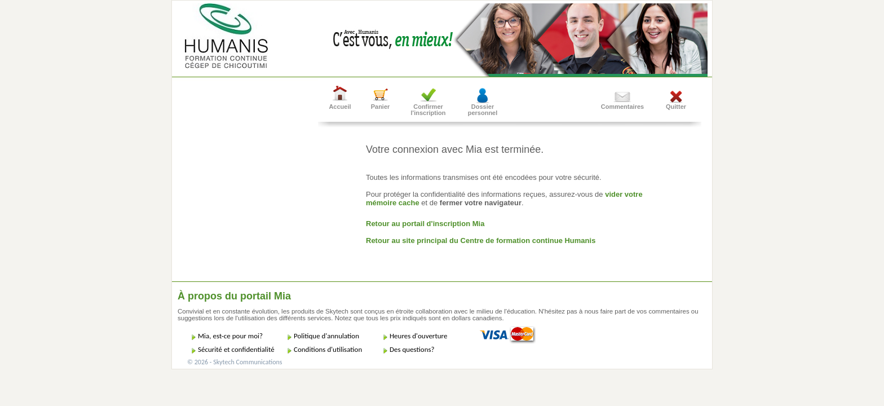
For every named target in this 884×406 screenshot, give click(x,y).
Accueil (340, 106)
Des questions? (412, 349)
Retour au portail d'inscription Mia (425, 223)
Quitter (676, 106)
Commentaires (622, 106)
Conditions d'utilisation (328, 349)
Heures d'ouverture (418, 336)
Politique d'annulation (326, 336)
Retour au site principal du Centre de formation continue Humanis (480, 240)
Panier (380, 106)
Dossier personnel (483, 109)
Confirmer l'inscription (428, 109)
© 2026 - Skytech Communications (234, 362)
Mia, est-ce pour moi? (230, 336)
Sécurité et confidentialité (236, 349)
